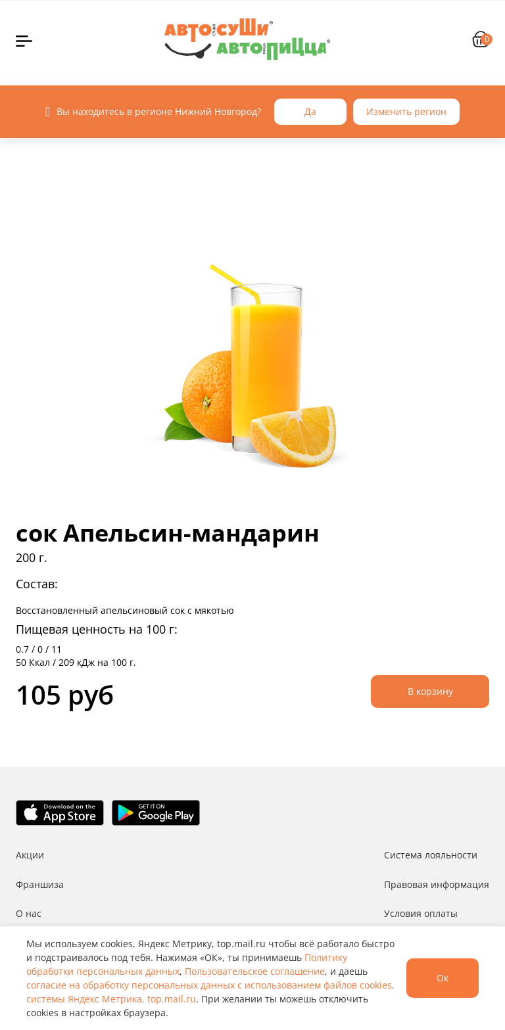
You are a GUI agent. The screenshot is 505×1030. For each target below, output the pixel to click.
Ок (442, 977)
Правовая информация (436, 884)
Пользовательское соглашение (255, 971)
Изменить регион (406, 111)
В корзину (430, 691)
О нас (28, 913)
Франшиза (40, 884)
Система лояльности (430, 855)
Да (310, 111)
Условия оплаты (421, 913)
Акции (30, 855)
